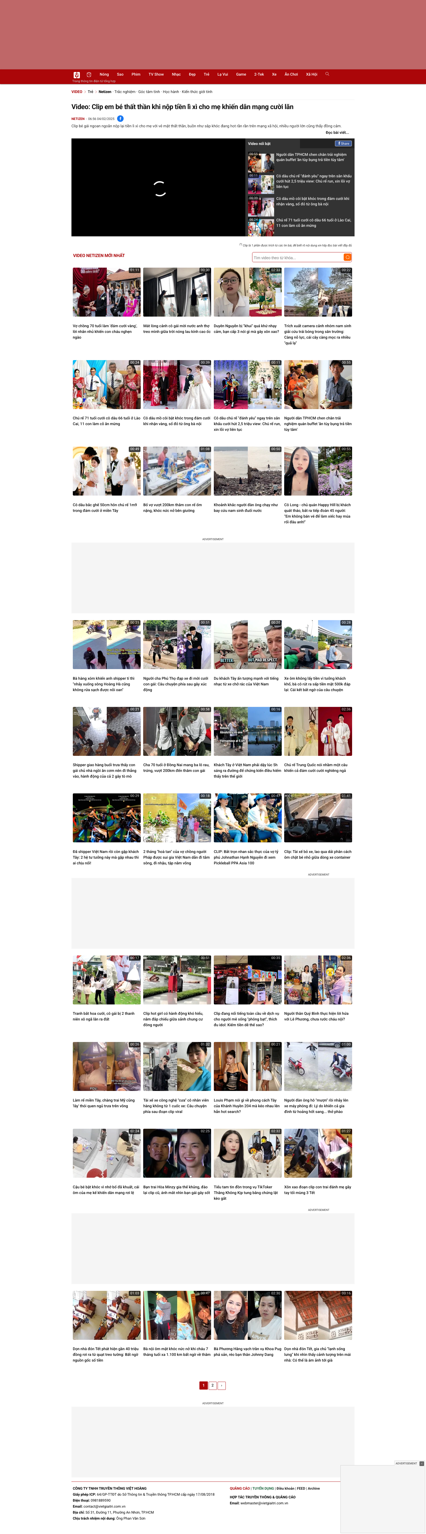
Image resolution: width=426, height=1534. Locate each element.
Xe (274, 74)
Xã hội (311, 74)
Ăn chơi (291, 74)
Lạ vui (222, 74)
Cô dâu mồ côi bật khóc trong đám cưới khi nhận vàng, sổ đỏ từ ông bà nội (298, 203)
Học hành (171, 92)
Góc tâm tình (149, 92)
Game (241, 74)
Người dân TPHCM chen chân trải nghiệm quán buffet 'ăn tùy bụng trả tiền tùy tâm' (297, 159)
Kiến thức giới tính (197, 92)
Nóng (104, 74)
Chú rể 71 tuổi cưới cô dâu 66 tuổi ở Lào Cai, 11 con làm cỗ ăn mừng (299, 224)
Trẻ (206, 74)
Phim (136, 74)
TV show (156, 74)
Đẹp (192, 74)
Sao (120, 74)
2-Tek (259, 74)
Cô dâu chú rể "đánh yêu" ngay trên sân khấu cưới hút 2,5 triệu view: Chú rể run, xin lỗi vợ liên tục (300, 183)
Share (343, 144)
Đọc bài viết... (337, 133)
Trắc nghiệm (124, 92)
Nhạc (176, 74)
